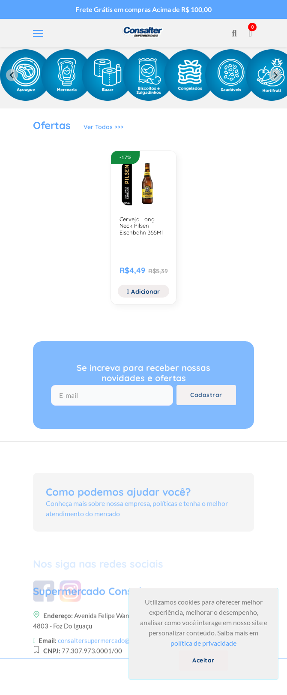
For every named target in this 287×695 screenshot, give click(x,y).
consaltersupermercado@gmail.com (108, 656)
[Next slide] (275, 75)
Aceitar (203, 660)
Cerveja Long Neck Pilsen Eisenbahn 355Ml (141, 226)
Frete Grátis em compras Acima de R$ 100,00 (143, 9)
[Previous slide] (12, 75)
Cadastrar (206, 395)
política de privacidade (203, 643)
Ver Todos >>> (103, 127)
